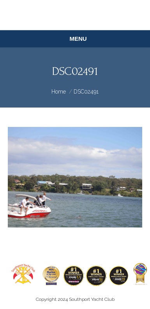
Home (58, 92)
